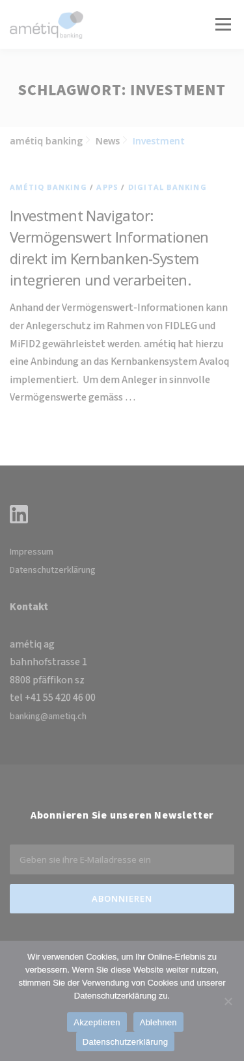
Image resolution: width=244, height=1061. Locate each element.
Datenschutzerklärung (53, 570)
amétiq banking (48, 187)
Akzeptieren (97, 1022)
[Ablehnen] (227, 1001)
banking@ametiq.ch (48, 716)
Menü (222, 24)
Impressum (31, 552)
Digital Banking (167, 187)
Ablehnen (158, 1022)
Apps (107, 187)
